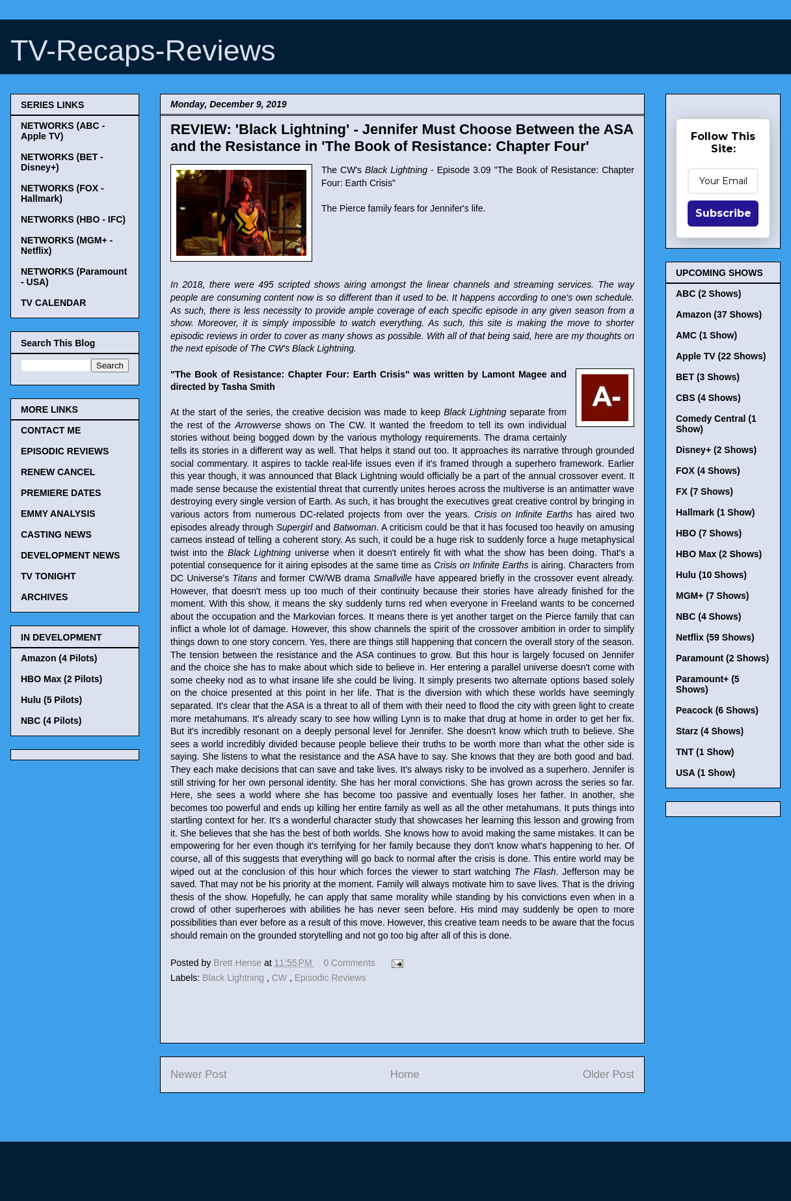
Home (405, 1074)
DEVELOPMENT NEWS (70, 555)
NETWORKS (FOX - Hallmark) (62, 193)
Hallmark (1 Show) (715, 512)
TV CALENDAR (53, 302)
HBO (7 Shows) (709, 533)
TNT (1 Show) (705, 752)
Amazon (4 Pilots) (59, 658)
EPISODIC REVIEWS (65, 451)
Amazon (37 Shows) (719, 314)
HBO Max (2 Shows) (719, 554)
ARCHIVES (44, 597)
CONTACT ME (51, 430)
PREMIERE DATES (61, 493)
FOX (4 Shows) (708, 470)
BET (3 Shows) (708, 377)
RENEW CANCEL (58, 472)
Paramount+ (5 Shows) (708, 684)
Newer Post (198, 1074)
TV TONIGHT (48, 576)
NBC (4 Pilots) (51, 720)
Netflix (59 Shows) (715, 637)
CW (280, 978)
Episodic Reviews (330, 978)
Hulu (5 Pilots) (51, 700)
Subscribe (723, 213)
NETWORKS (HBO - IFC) (73, 219)
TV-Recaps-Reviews (143, 50)
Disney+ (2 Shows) (716, 450)
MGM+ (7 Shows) (712, 595)
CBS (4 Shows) (708, 398)
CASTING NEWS (56, 534)
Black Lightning (234, 978)
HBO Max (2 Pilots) (61, 679)
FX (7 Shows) (704, 491)
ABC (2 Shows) (708, 293)
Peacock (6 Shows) (717, 710)
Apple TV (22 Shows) (721, 356)
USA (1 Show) (705, 772)
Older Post (608, 1074)
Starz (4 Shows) (710, 731)
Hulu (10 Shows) (711, 575)
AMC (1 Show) (706, 335)
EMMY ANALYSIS (58, 513)
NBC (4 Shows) (708, 616)
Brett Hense (238, 963)
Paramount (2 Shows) (722, 658)
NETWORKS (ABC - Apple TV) (63, 130)
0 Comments (349, 963)
